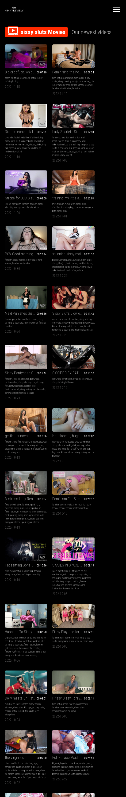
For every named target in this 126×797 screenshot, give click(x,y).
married (105, 81)
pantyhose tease (64, 268)
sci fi (98, 394)
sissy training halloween (102, 265)
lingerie (96, 522)
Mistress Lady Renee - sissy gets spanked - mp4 (103, 318)
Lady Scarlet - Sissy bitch (22, 131)
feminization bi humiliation (28, 529)
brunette (22, 456)
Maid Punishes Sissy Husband (103, 197)
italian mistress (58, 529)
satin (88, 390)
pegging (8, 150)
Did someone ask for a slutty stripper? (103, 68)
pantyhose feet (51, 265)
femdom (65, 136)
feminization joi (57, 272)
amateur (56, 202)
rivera (113, 536)
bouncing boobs (113, 77)
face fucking (96, 390)
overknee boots (51, 661)
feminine (61, 88)
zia (33, 599)
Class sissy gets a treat (103, 645)
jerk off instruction (53, 136)
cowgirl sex (91, 81)
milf (87, 136)
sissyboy (68, 84)
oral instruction (103, 408)
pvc (71, 77)
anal (36, 140)
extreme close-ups (61, 331)
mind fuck (17, 324)
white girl (56, 334)
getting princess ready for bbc (22, 318)
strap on (15, 150)
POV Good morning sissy (22, 197)
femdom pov (91, 202)
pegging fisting (105, 463)
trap (63, 334)
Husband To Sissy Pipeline (22, 450)
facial (97, 74)
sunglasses (70, 651)
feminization (70, 206)
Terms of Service (48, 735)
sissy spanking (108, 341)
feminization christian (110, 602)
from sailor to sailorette (22, 645)
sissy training (19, 202)
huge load (70, 334)
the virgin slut (55, 516)
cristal (33, 602)
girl (75, 77)
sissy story (108, 143)
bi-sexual (18, 261)
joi (59, 261)
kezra (88, 606)
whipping (15, 74)
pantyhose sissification (69, 275)
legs (55, 261)
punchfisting (101, 466)
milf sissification (22, 334)
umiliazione (50, 533)
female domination (13, 136)
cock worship (51, 324)
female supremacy (25, 140)
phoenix (110, 533)
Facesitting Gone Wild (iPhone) (62, 384)
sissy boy (102, 140)
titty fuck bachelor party (109, 84)
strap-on (73, 136)
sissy (59, 77)
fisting (33, 74)
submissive (67, 522)
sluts (95, 463)
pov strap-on (100, 261)
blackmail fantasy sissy (21, 477)
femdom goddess (24, 466)
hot (73, 324)
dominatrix (72, 74)
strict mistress (107, 331)
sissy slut (24, 150)
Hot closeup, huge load (62, 318)
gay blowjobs (22, 268)
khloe (33, 658)
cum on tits (115, 81)
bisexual (32, 268)
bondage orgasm (66, 661)
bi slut (31, 272)
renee (93, 334)
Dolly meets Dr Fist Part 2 (103, 450)
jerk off (48, 334)
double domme (21, 272)
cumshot (69, 202)
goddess (8, 463)
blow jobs (90, 74)
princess (14, 331)
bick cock (49, 341)
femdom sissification (102, 404)
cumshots (9, 261)
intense (54, 338)
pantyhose (75, 261)
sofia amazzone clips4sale (57, 536)
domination (61, 74)
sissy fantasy (66, 81)
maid (56, 213)
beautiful (74, 331)
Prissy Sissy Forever (20, 516)
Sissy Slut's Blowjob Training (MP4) (22, 256)
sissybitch (90, 466)
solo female (10, 394)
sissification (91, 140)
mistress (90, 327)
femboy (60, 84)
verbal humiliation (109, 74)
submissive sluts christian (57, 216)
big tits (23, 588)
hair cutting (63, 665)
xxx (58, 209)
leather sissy (51, 679)
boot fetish (90, 397)
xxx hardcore (106, 522)
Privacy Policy (80, 735)
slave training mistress (67, 533)
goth (57, 81)
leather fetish (59, 654)
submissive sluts (12, 143)
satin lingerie (11, 473)
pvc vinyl (18, 154)
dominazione (51, 540)
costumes (90, 261)
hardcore (94, 526)
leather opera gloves (61, 672)
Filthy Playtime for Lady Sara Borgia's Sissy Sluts (62, 450)
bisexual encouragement (15, 327)
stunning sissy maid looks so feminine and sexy (62, 197)
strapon (105, 456)
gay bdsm (60, 526)
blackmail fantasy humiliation (99, 209)
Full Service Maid (98, 516)
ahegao (89, 84)
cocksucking (10, 268)
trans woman (10, 206)
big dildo (34, 150)
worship (48, 331)
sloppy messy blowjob (95, 88)
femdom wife (32, 470)
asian (7, 595)
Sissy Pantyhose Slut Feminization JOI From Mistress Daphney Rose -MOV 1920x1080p (62, 256)
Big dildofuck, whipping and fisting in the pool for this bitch (22, 68)
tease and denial (12, 459)
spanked (115, 327)
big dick (74, 327)
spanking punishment (105, 345)
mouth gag (9, 154)
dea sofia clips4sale (66, 540)
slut (105, 77)
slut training (26, 143)
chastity (65, 77)
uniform (63, 213)
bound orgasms (51, 658)
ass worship (68, 390)
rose (61, 595)
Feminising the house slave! (62, 68)
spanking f (115, 324)
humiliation (50, 74)
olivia (69, 213)
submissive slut (26, 147)
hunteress (9, 275)
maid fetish (50, 209)
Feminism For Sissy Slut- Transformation (22, 384)
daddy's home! (16, 582)
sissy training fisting (14, 77)
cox (27, 661)
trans (59, 324)
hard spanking (102, 334)
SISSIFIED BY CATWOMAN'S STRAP (103, 256)
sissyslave (112, 466)
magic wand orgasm (60, 668)
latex (116, 202)
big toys (116, 459)
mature (53, 651)
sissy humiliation (27, 331)
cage (75, 522)
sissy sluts (24, 74)
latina (34, 459)
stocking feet (50, 268)
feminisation (51, 84)
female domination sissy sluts (99, 654)
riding (88, 77)
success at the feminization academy (62, 582)
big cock (48, 202)
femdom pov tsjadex (26, 206)
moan (99, 81)
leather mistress (66, 658)
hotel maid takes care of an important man (103, 582)
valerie (73, 216)
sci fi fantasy (102, 401)
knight (94, 606)
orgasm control (11, 456)
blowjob (60, 206)
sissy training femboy (68, 338)
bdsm (7, 74)
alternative (50, 81)
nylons (73, 265)
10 (104, 706)
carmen (69, 599)
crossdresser (66, 209)
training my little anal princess (103, 131)
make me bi (34, 526)
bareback (49, 213)
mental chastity (19, 470)
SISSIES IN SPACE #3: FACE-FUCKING (103, 384)
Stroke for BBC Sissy (60, 131)
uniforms (36, 651)
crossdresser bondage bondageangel (61, 675)
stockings (65, 261)
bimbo (95, 84)
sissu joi (49, 279)
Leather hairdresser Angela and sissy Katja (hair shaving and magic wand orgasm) (62, 645)
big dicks (67, 324)
